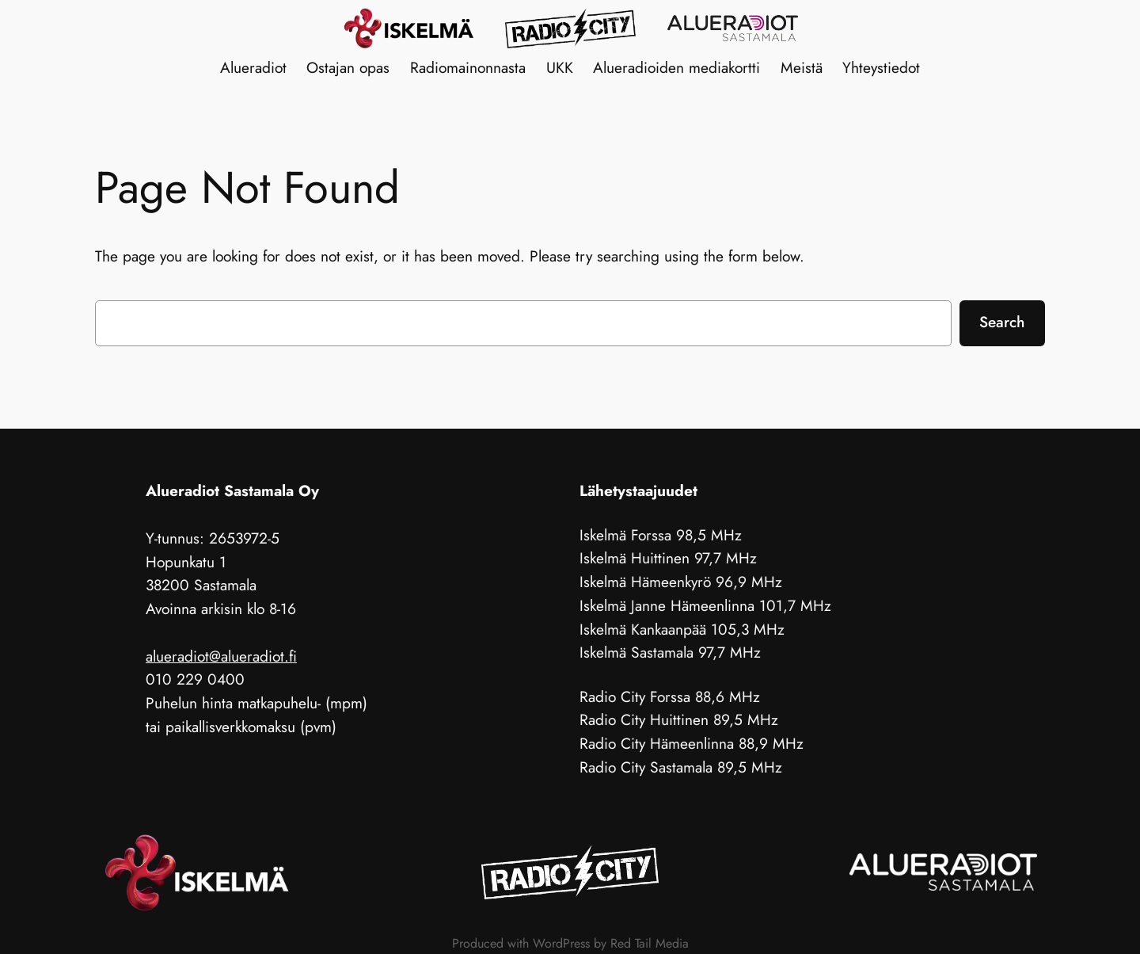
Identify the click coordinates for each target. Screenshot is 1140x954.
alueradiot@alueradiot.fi (221, 656)
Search (1001, 322)
